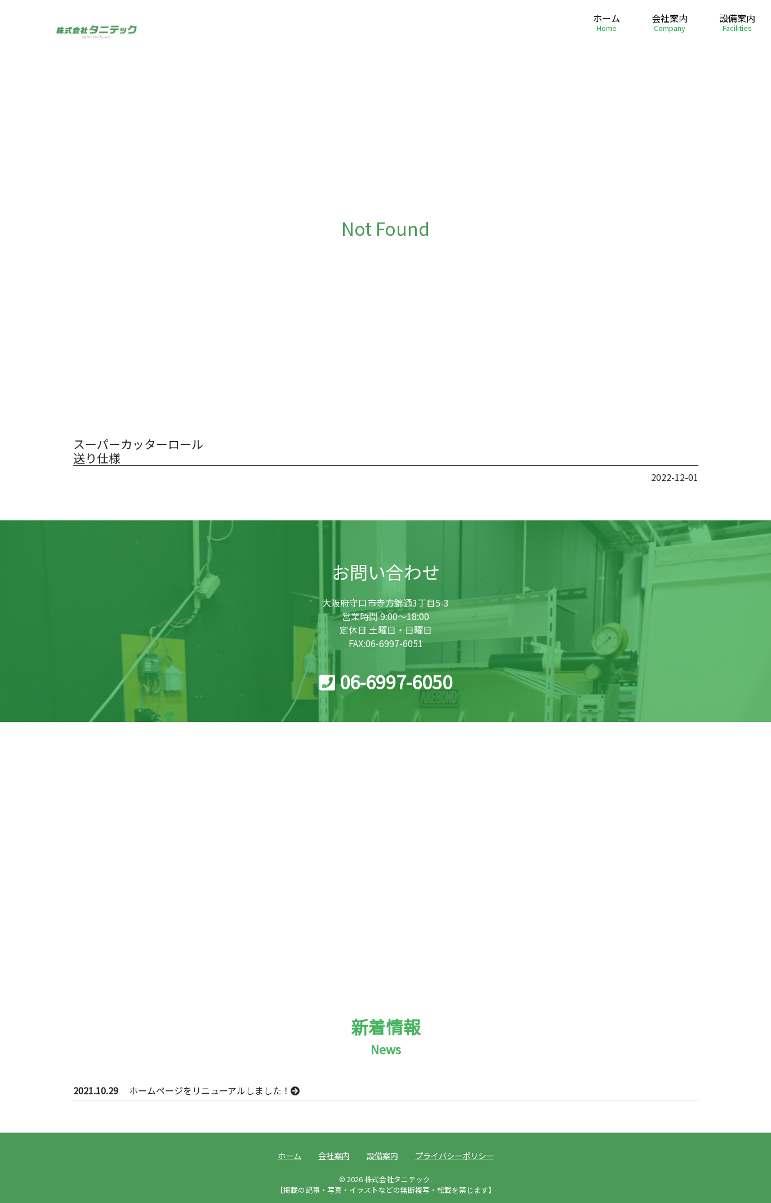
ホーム (606, 23)
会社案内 (670, 23)
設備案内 (737, 23)
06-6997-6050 (385, 681)
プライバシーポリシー (454, 1155)
